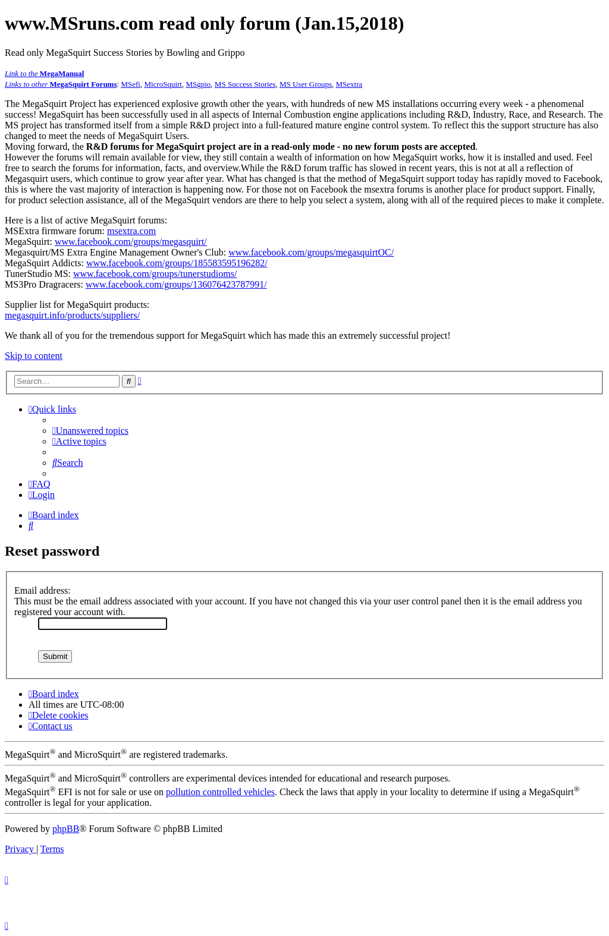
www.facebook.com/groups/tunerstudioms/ (155, 274)
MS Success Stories (245, 84)
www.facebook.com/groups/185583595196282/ (177, 263)
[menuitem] (90, 431)
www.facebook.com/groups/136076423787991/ (176, 284)
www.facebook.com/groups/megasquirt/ (131, 242)
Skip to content (33, 356)
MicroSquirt (163, 84)
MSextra (349, 84)
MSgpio (198, 84)
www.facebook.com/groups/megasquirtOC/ (311, 252)
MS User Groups (306, 84)
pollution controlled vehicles (220, 792)
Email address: (42, 590)
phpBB (65, 829)
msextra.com (131, 231)
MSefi (130, 84)
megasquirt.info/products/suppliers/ (72, 315)
